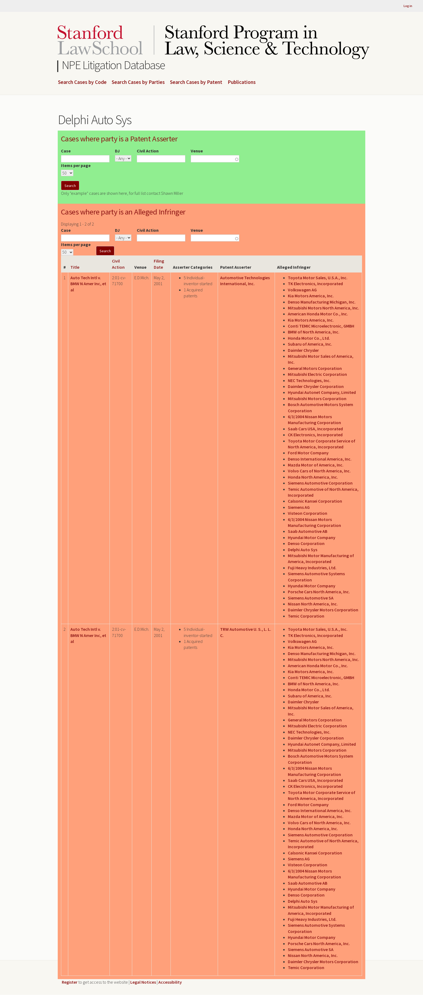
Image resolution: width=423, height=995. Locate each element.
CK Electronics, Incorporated (315, 434)
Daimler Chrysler (303, 350)
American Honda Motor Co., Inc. (318, 313)
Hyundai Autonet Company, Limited (322, 392)
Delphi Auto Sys (302, 549)
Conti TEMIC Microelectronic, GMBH (321, 326)
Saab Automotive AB (307, 531)
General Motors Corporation (315, 368)
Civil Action (148, 151)
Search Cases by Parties (138, 82)
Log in (408, 6)
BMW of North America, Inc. (313, 332)
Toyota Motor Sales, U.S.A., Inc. (317, 277)
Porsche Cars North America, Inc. (319, 591)
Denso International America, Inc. (320, 459)
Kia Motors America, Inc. (311, 295)
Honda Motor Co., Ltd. (309, 338)
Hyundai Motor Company (311, 537)
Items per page (76, 165)
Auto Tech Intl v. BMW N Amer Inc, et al (88, 283)
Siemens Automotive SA (310, 598)
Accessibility (170, 982)
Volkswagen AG (302, 289)
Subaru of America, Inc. (310, 344)
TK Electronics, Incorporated (315, 283)
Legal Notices (143, 982)
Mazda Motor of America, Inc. (315, 465)
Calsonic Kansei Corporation (315, 501)
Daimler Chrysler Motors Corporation (323, 609)
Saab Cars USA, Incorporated (315, 428)
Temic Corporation (306, 616)
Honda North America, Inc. (313, 477)
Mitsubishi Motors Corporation (317, 398)
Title (74, 267)
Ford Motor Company (308, 452)
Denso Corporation (306, 543)
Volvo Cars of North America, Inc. (319, 470)
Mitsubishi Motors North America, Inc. (323, 308)
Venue (197, 151)
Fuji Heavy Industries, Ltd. (312, 567)
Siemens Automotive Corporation (320, 483)
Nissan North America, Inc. (313, 603)
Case (66, 151)
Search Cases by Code (82, 82)
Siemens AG (299, 507)
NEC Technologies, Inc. (309, 380)
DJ (117, 151)
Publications (242, 82)
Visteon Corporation (307, 513)
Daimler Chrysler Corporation (316, 386)
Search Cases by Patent (196, 82)
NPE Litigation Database (113, 64)
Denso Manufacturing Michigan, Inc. (322, 302)
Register (69, 982)
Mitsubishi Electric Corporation (317, 374)
